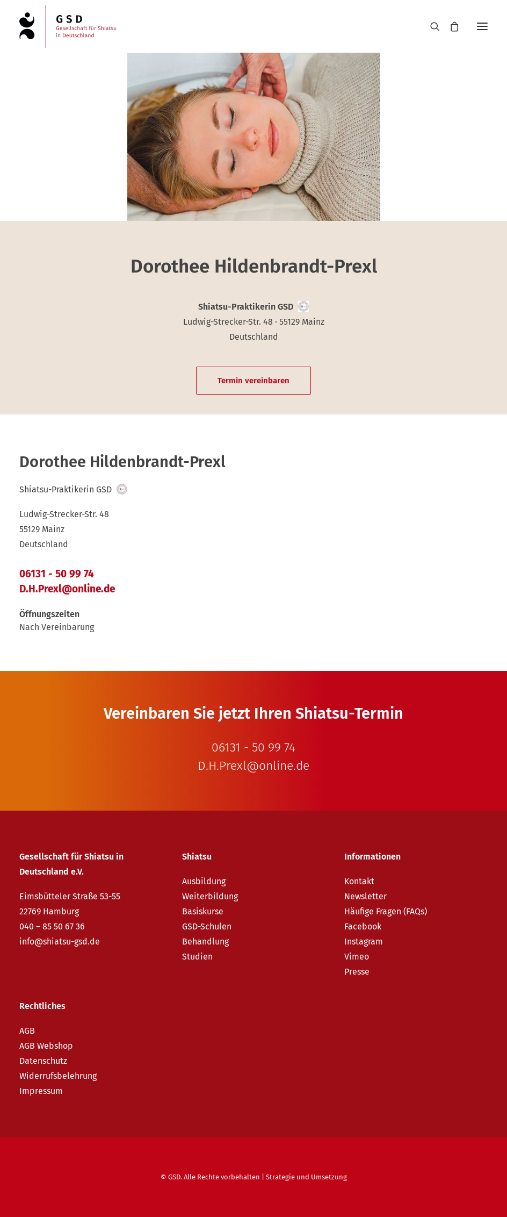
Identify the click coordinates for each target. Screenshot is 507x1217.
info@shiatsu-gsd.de (59, 941)
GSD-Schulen (206, 926)
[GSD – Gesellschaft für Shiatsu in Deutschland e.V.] (67, 26)
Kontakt (359, 881)
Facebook (362, 926)
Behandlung (205, 941)
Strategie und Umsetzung (306, 1177)
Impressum (41, 1091)
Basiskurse (202, 911)
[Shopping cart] (449, 26)
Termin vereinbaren (253, 380)
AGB (27, 1031)
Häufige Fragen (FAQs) (385, 911)
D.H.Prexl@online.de (67, 589)
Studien (197, 956)
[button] (482, 26)
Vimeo (356, 956)
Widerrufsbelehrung (58, 1076)
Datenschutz (43, 1061)
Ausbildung (204, 881)
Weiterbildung (210, 896)
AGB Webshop (46, 1046)
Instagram (363, 941)
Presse (357, 972)
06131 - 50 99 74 (56, 574)
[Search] (430, 26)
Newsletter (365, 896)
